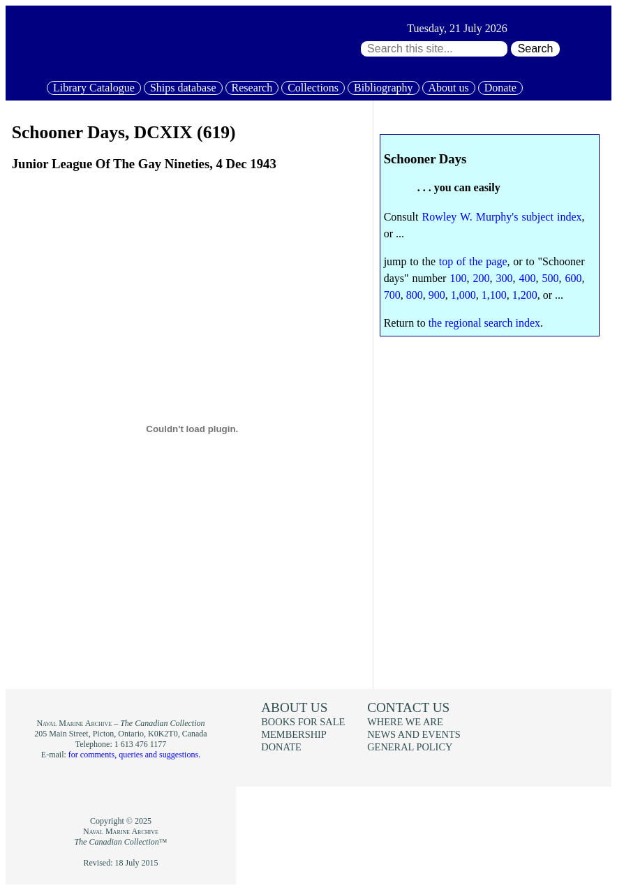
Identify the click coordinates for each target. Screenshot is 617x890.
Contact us (408, 707)
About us (449, 88)
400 (527, 278)
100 (457, 278)
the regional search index (484, 323)
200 (481, 278)
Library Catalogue (94, 88)
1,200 (524, 295)
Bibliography (383, 88)
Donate (500, 88)
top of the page (473, 261)
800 (414, 295)
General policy (409, 746)
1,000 (463, 295)
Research (252, 88)
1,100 (494, 295)
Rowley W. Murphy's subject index (502, 217)
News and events (414, 734)
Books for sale (303, 721)
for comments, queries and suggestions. (134, 754)
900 (437, 295)
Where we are (405, 721)
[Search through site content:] (434, 48)
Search (535, 48)
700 (392, 295)
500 (550, 278)
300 (504, 278)
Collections (313, 88)
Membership (294, 734)
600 (573, 278)
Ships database (183, 88)
